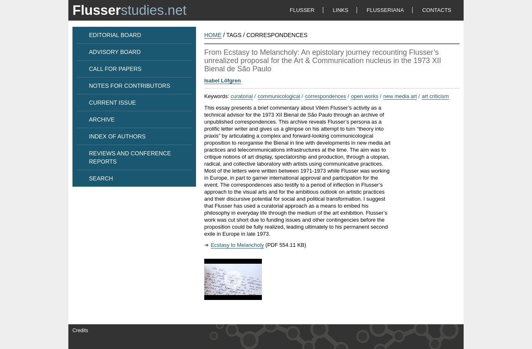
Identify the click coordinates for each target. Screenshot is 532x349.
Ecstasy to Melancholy (237, 245)
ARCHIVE (101, 119)
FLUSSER (302, 10)
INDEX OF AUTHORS (117, 136)
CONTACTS (436, 10)
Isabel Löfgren (222, 80)
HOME (213, 35)
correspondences (325, 96)
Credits (80, 330)
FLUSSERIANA (385, 10)
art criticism (435, 96)
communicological (279, 96)
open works (364, 96)
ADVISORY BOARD (115, 52)
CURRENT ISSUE (112, 102)
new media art (400, 96)
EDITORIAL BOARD (115, 35)
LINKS (340, 10)
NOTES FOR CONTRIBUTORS (129, 85)
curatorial (241, 96)
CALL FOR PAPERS (115, 69)
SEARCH (101, 178)
